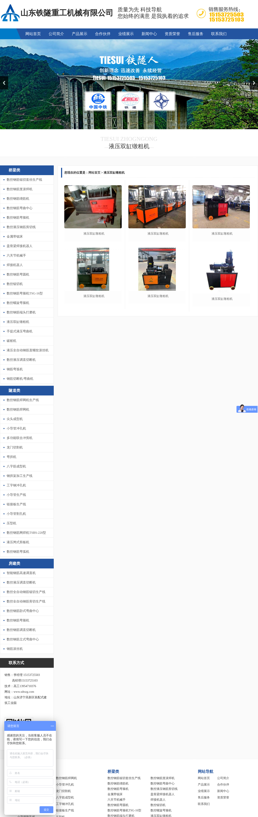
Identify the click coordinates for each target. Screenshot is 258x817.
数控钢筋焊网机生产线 (23, 400)
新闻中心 (149, 34)
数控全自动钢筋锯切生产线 (26, 592)
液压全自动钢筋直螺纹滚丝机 (28, 350)
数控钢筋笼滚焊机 (19, 189)
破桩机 (11, 340)
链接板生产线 (16, 504)
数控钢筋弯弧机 (18, 551)
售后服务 (195, 34)
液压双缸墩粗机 (93, 233)
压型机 (11, 523)
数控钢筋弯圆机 (18, 274)
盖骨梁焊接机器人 (19, 246)
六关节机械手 (16, 255)
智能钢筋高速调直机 (21, 573)
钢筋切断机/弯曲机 (20, 378)
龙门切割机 (15, 447)
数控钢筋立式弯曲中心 (23, 639)
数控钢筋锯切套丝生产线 (24, 179)
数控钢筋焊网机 (18, 409)
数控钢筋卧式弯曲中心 (23, 611)
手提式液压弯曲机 (19, 331)
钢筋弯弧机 (15, 369)
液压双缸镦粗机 (18, 322)
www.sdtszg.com (24, 691)
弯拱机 (11, 457)
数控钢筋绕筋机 (18, 198)
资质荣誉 (172, 34)
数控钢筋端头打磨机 (21, 312)
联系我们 (219, 34)
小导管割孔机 (16, 513)
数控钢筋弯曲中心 (19, 208)
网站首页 (33, 34)
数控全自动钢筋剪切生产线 (26, 601)
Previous (4, 82)
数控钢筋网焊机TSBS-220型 (26, 532)
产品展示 (79, 34)
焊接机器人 (15, 265)
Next (254, 82)
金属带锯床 (15, 236)
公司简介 (56, 34)
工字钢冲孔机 (16, 485)
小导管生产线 (16, 494)
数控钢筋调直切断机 (21, 630)
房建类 (14, 563)
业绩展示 (126, 34)
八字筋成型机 (16, 466)
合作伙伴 (103, 34)
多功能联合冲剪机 (19, 438)
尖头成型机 (15, 419)
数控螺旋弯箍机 (18, 303)
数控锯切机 (15, 284)
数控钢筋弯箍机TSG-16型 (25, 293)
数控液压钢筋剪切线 (21, 227)
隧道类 (14, 390)
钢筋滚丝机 (15, 648)
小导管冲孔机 (16, 428)
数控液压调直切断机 (21, 359)
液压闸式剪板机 (18, 542)
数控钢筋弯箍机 (18, 217)
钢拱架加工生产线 (19, 476)
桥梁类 (14, 170)
